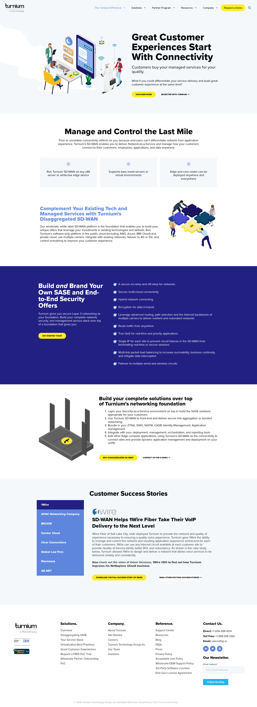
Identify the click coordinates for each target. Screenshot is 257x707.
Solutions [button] (140, 7)
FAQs (159, 645)
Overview (66, 630)
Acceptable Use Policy (169, 659)
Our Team (114, 649)
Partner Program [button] (165, 7)
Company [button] (212, 7)
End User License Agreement (174, 673)
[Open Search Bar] (249, 7)
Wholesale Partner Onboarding (79, 659)
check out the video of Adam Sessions (125, 562)
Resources (162, 635)
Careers (113, 640)
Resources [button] (190, 7)
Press (159, 649)
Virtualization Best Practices (77, 645)
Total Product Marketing (165, 702)
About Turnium (117, 630)
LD (182, 702)
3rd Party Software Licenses (173, 668)
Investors (113, 654)
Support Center (165, 630)
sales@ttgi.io (219, 641)
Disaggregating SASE (73, 635)
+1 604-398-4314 (222, 631)
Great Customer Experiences (78, 649)
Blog (158, 640)
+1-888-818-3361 (225, 636)
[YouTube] (219, 649)
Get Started (115, 635)
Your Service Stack (71, 640)
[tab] (60, 505)
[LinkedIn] (206, 649)
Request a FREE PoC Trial (75, 654)
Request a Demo (233, 7)
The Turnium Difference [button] (111, 7)
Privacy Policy (164, 654)
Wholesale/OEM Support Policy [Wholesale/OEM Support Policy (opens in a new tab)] (175, 663)
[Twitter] (213, 649)
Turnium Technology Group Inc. (127, 645)
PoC (63, 663)
